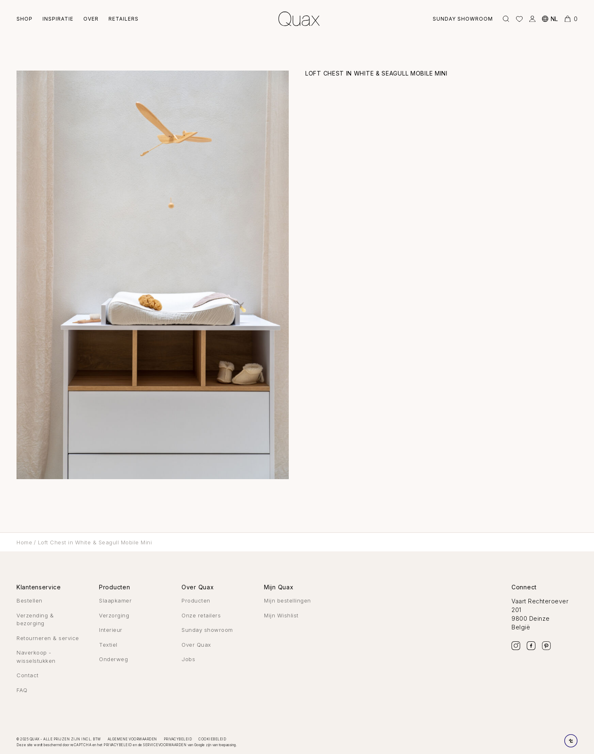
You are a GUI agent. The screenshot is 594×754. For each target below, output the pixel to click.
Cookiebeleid (212, 739)
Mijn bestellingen (287, 600)
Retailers (123, 19)
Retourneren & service (47, 638)
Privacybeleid (178, 739)
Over (91, 19)
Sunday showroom (463, 19)
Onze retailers (201, 615)
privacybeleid (118, 745)
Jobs (188, 659)
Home (24, 542)
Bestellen (29, 600)
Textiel (108, 644)
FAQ (22, 690)
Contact (27, 675)
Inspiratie (57, 19)
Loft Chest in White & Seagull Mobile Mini (95, 542)
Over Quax (196, 644)
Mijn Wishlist (281, 615)
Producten (196, 600)
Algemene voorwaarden (132, 739)
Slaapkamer (115, 600)
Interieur (111, 629)
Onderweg (113, 659)
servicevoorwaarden (164, 745)
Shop (24, 19)
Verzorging (114, 615)
